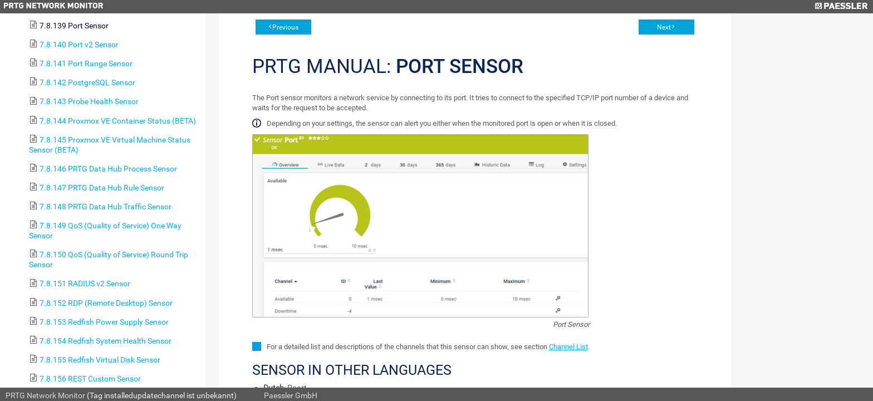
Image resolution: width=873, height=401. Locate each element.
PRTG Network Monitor (45, 395)
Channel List (568, 347)
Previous (285, 27)
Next (664, 27)
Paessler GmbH (290, 395)
